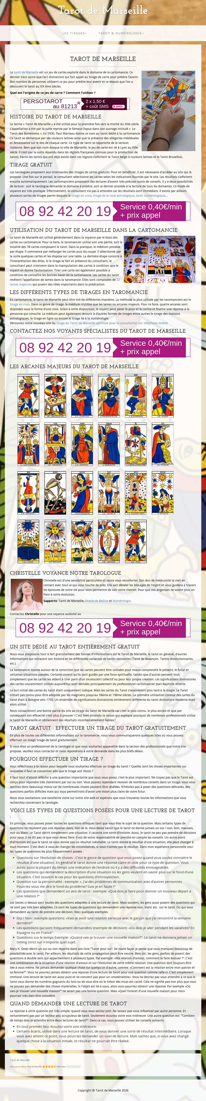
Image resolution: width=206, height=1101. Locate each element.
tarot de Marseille (26, 72)
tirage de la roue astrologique (113, 195)
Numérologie (122, 601)
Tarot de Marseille (103, 11)
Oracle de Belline (96, 601)
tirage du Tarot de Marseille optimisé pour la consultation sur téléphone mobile (112, 323)
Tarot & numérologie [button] (121, 33)
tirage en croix (81, 195)
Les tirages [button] (74, 33)
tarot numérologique (150, 195)
